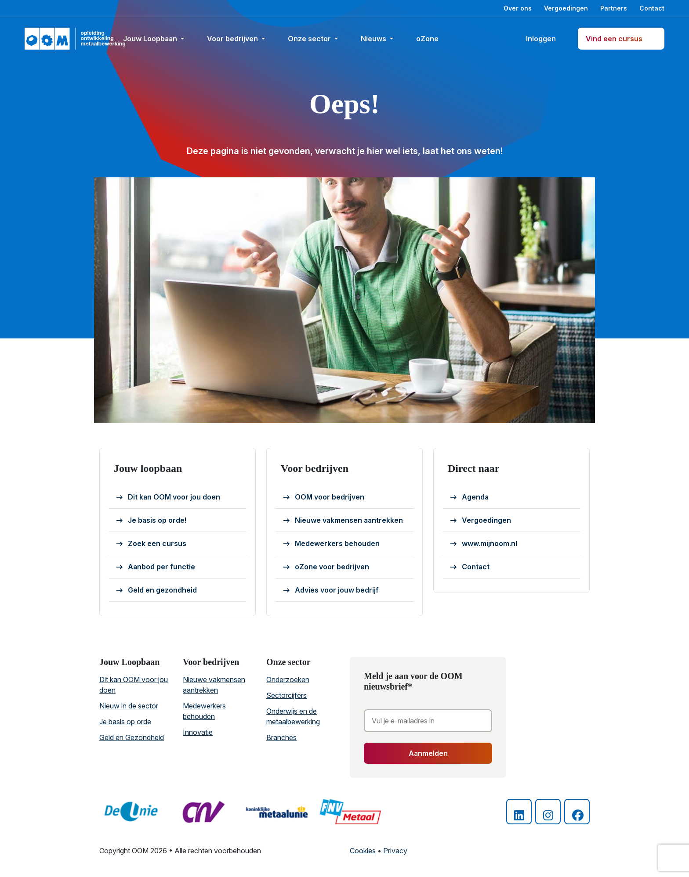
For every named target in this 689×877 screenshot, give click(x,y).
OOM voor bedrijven (323, 497)
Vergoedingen (566, 8)
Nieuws (374, 38)
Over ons (518, 8)
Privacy (395, 850)
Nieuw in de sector (128, 705)
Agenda (469, 497)
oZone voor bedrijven (326, 567)
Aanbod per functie (155, 567)
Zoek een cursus (151, 544)
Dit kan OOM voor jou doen (168, 497)
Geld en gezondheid (156, 590)
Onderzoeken (287, 679)
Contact (651, 8)
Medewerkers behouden (331, 544)
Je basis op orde (125, 721)
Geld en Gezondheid (131, 737)
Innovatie (198, 732)
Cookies (363, 850)
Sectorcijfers (286, 695)
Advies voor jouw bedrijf (331, 590)
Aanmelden (428, 753)
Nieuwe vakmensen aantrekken (343, 520)
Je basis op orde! (151, 520)
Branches (281, 737)
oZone (431, 38)
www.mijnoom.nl (483, 544)
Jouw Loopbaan (151, 38)
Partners (613, 8)
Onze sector (310, 38)
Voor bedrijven (233, 38)
